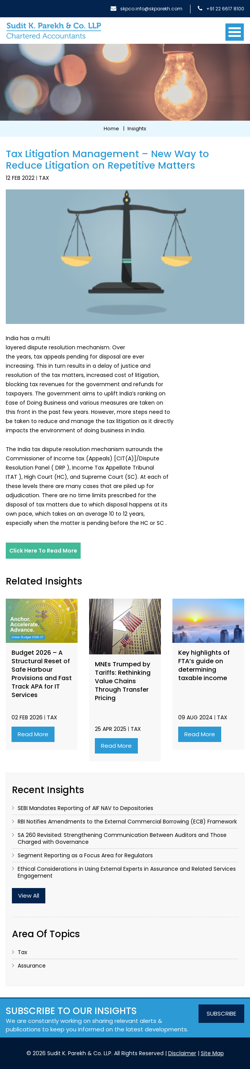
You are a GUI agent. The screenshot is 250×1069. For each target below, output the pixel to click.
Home (111, 128)
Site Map (212, 1053)
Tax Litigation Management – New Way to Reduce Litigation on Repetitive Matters (107, 159)
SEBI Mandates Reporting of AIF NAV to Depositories (85, 808)
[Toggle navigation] (234, 29)
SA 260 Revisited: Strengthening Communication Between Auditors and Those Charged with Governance (122, 838)
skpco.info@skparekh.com (146, 8)
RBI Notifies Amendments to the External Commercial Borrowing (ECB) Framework (127, 821)
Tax (44, 177)
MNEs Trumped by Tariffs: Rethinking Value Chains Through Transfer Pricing (123, 681)
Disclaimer (182, 1053)
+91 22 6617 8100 (221, 8)
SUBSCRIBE (221, 1013)
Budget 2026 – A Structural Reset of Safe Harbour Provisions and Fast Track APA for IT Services (42, 674)
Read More (33, 734)
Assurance (32, 965)
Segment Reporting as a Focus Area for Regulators (85, 855)
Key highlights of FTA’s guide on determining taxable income (204, 665)
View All (28, 895)
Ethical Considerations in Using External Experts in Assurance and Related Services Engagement (127, 872)
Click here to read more (43, 550)
